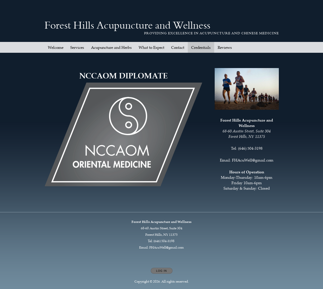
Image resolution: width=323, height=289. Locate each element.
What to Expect (151, 47)
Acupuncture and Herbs (111, 47)
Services (77, 47)
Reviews (225, 47)
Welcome (55, 47)
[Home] (127, 25)
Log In (161, 270)
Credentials (201, 47)
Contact (177, 47)
